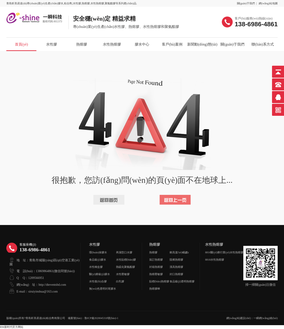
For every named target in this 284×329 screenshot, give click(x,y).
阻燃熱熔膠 (176, 259)
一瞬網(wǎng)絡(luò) (265, 318)
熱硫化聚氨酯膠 (125, 267)
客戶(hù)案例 (172, 44)
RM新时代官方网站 (11, 327)
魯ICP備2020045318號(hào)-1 (101, 318)
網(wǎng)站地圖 (268, 3)
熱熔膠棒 (154, 288)
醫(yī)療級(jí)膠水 (99, 274)
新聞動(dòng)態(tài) (202, 44)
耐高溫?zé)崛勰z (179, 252)
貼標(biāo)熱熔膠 (159, 281)
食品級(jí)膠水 (97, 259)
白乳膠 (120, 281)
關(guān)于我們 (246, 3)
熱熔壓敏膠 (156, 274)
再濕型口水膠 (124, 252)
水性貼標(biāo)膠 (126, 259)
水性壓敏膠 (123, 274)
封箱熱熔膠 (156, 267)
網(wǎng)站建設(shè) (238, 318)
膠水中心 (142, 44)
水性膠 (51, 44)
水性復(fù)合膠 (98, 281)
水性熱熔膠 (112, 44)
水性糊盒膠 (96, 267)
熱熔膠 (81, 44)
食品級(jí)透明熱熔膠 (182, 281)
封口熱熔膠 (176, 274)
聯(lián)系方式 (262, 44)
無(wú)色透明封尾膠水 (102, 288)
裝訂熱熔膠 (156, 259)
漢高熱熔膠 (176, 267)
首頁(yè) (21, 44)
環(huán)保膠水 (98, 252)
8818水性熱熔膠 (214, 259)
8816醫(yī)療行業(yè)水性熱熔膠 (224, 252)
